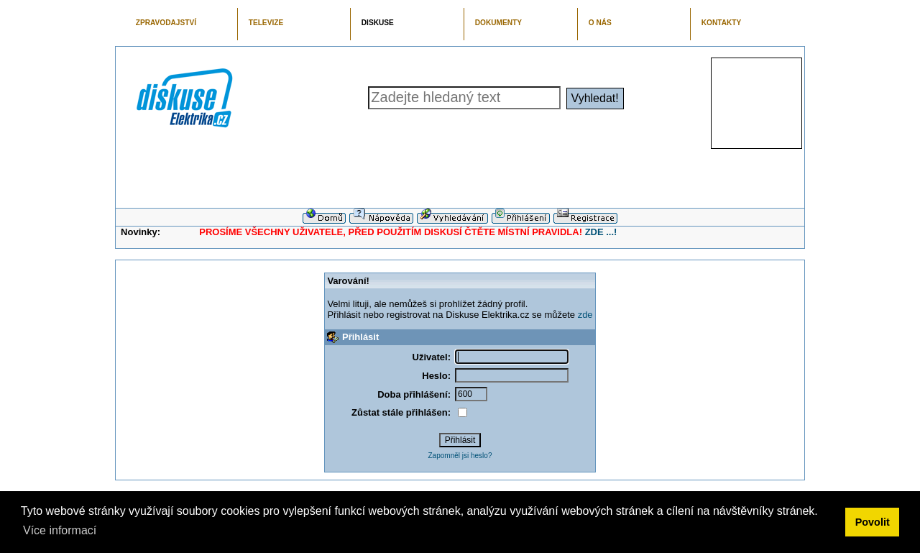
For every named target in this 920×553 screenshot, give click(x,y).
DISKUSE (378, 23)
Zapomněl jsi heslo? (460, 456)
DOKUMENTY (498, 23)
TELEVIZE (266, 23)
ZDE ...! (601, 232)
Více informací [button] (59, 530)
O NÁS (600, 23)
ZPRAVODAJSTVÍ (166, 23)
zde (585, 314)
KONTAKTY (722, 23)
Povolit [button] (872, 522)
